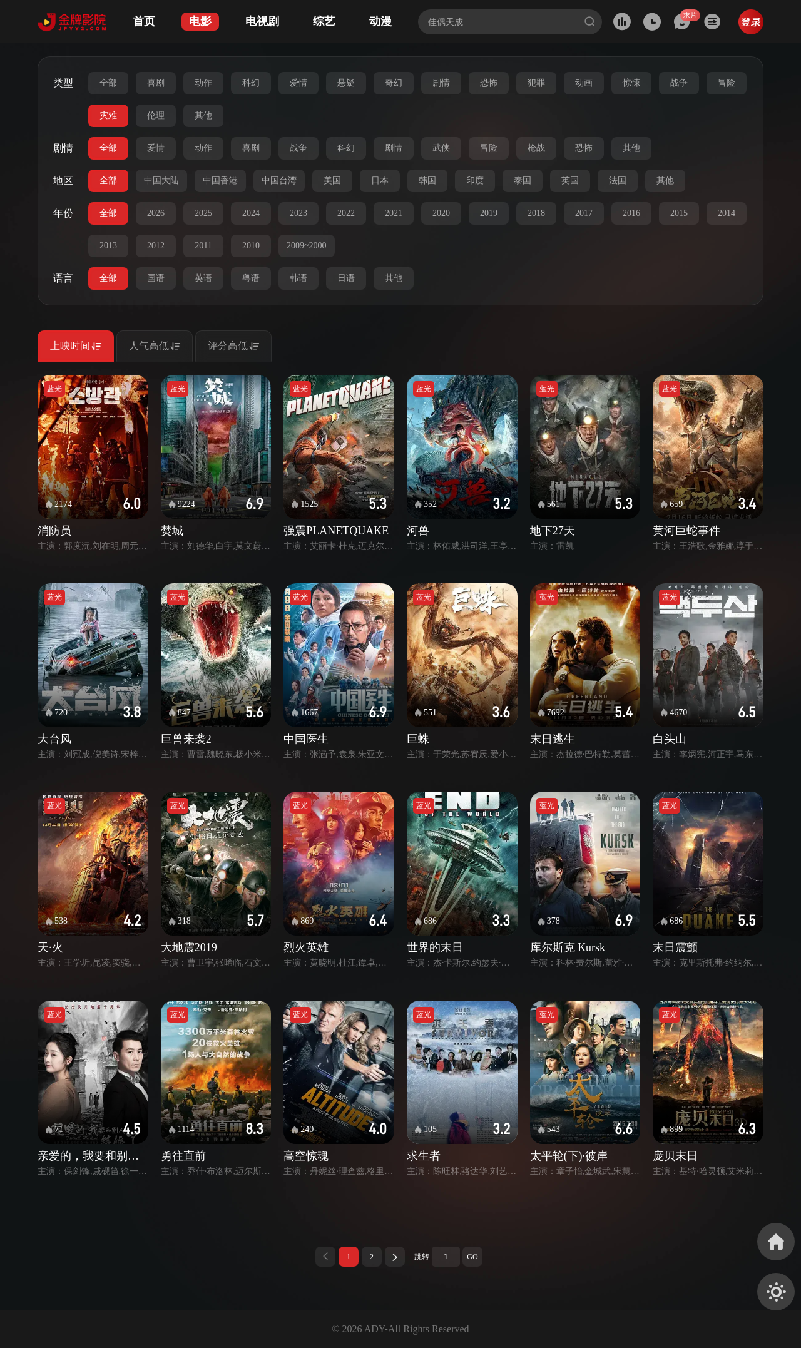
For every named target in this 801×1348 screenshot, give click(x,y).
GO (472, 1256)
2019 (488, 213)
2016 (631, 213)
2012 (156, 245)
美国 (332, 180)
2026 (156, 213)
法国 (617, 180)
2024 (251, 213)
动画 (584, 83)
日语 (346, 278)
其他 (203, 115)
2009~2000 (307, 245)
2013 (108, 245)
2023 (298, 213)
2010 (251, 245)
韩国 (427, 180)
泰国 (522, 180)
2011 (203, 245)
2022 (346, 213)
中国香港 (220, 180)
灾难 (108, 115)
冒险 (726, 83)
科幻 (251, 83)
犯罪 (536, 83)
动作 (203, 83)
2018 (536, 213)
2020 (441, 213)
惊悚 (631, 83)
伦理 (156, 115)
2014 (726, 213)
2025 (203, 213)
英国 (570, 180)
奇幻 (393, 83)
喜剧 (156, 83)
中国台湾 (279, 180)
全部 (108, 83)
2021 (393, 213)
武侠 (441, 148)
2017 (584, 213)
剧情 (441, 83)
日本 (380, 180)
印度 (475, 180)
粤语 (251, 278)
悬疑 (346, 83)
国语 (156, 278)
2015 (679, 213)
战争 (679, 83)
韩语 (298, 278)
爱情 (298, 83)
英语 (203, 278)
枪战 (536, 148)
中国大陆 (161, 180)
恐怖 (488, 83)
